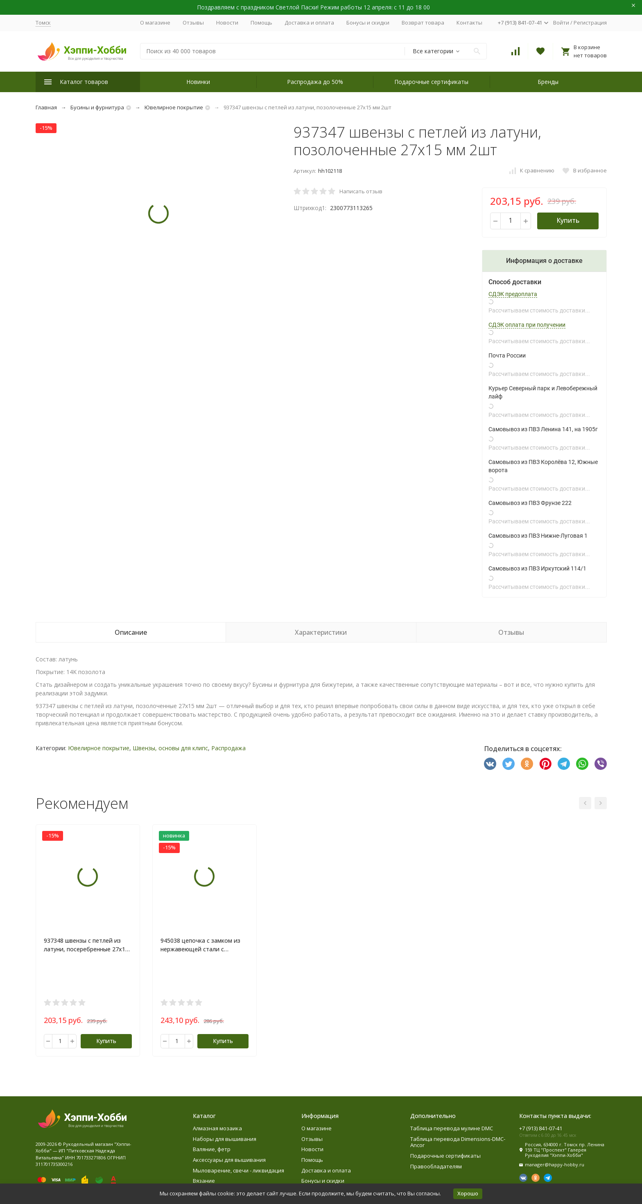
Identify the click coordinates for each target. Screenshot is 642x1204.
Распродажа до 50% (315, 82)
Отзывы (193, 22)
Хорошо (467, 1193)
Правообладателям (436, 1166)
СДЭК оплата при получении (526, 324)
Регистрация (590, 22)
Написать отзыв (360, 191)
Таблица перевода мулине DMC (451, 1128)
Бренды (548, 82)
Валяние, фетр (212, 1149)
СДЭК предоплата (512, 294)
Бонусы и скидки (367, 22)
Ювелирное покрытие (174, 107)
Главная (46, 107)
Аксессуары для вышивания (229, 1159)
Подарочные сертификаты (431, 82)
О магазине (155, 22)
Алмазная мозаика (217, 1128)
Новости (227, 22)
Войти (561, 22)
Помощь (261, 22)
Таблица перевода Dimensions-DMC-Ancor (457, 1142)
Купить (567, 220)
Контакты (469, 22)
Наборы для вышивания (224, 1139)
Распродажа (228, 748)
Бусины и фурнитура (97, 107)
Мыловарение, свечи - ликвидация (238, 1170)
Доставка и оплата (309, 22)
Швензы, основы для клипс (170, 748)
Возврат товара (423, 22)
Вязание (204, 1180)
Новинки (198, 82)
